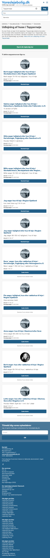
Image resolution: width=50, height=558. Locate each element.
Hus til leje (5, 551)
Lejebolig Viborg (7, 521)
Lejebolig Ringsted (8, 500)
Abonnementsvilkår (8, 473)
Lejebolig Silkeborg (8, 514)
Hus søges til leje (15, 23)
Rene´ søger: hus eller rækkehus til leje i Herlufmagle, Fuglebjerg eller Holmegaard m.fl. (24, 262)
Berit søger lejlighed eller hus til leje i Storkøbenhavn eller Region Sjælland (20, 73)
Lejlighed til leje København (11, 550)
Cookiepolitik (6, 479)
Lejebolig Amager (7, 502)
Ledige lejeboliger (8, 512)
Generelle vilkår (7, 475)
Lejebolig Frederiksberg (10, 505)
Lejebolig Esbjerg (7, 504)
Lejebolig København (9, 555)
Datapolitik (5, 477)
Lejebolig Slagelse (8, 507)
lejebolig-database (27, 5)
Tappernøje (37, 23)
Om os (4, 470)
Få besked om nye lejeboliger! (43, 2)
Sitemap (4, 480)
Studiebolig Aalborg (8, 553)
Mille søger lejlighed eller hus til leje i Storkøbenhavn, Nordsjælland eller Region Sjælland (22, 170)
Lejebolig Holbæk (7, 523)
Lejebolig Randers (8, 530)
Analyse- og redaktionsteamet (12, 495)
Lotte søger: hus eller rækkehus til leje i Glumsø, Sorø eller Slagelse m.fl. (24, 400)
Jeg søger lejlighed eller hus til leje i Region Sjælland (22, 232)
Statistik (4, 491)
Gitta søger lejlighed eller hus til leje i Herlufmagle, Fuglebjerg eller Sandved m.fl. (22, 137)
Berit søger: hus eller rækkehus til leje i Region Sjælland (24, 366)
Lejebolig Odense (7, 548)
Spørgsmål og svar (8, 489)
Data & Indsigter (7, 488)
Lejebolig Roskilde (8, 525)
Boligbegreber (6, 493)
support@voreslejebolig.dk (11, 454)
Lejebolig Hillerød (7, 544)
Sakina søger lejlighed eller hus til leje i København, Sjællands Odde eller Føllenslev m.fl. (25, 105)
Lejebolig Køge (7, 532)
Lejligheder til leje (7, 535)
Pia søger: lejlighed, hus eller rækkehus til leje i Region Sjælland (24, 296)
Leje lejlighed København (10, 528)
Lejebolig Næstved (8, 543)
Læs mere (25, 272)
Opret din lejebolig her (25, 47)
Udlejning (5, 23)
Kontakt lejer (25, 84)
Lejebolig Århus (7, 537)
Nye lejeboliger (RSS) (9, 482)
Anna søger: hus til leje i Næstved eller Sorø (22, 331)
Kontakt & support (8, 472)
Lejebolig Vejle (6, 516)
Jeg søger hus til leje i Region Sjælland (20, 201)
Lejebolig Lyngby (7, 511)
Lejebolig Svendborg (9, 527)
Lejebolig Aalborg (7, 546)
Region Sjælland (26, 23)
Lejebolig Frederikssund (10, 509)
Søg (44, 8)
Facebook (3, 464)
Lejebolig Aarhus (7, 534)
